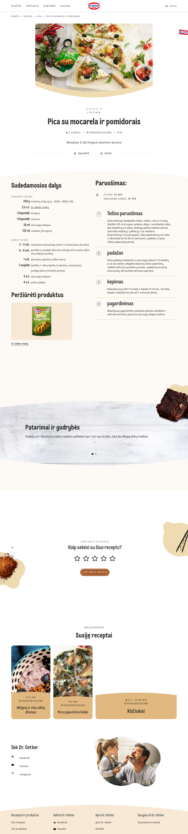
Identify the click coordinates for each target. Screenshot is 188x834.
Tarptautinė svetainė (149, 822)
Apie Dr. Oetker (103, 822)
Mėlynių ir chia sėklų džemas (31, 682)
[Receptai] (18, 6)
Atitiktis (99, 829)
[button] (94, 103)
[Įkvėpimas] (51, 6)
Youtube (61, 829)
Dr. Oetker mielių (40, 207)
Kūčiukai (136, 682)
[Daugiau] (67, 6)
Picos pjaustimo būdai (73, 682)
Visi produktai (19, 829)
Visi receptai (18, 822)
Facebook (62, 822)
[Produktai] (34, 6)
